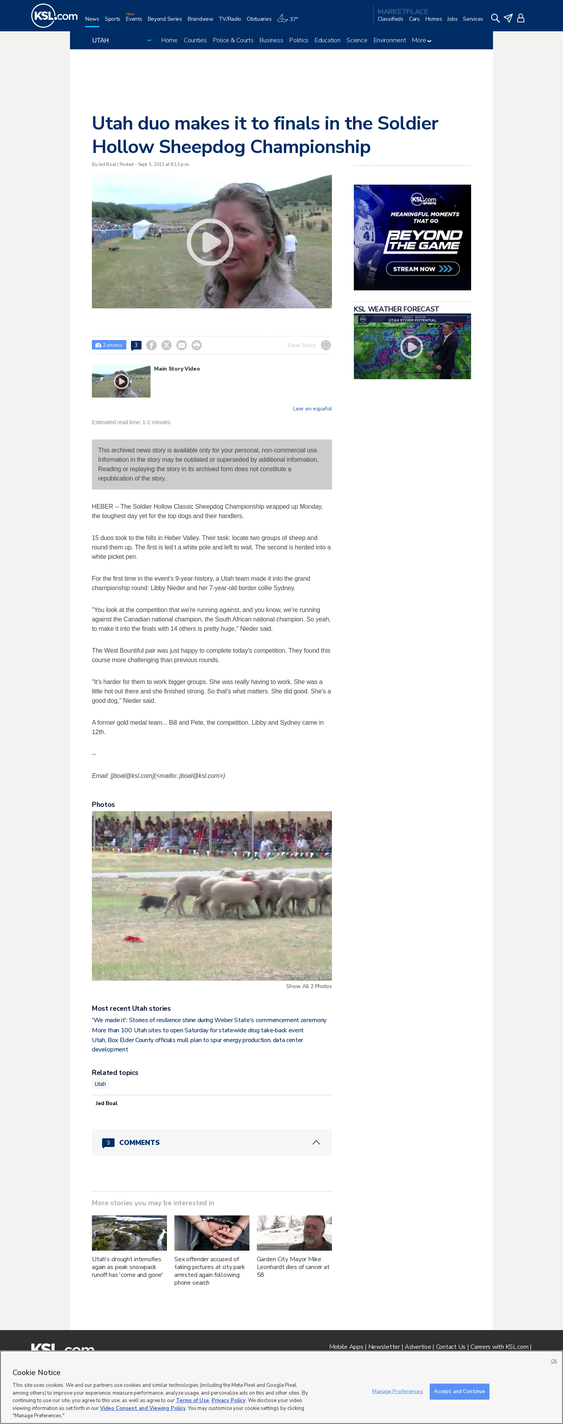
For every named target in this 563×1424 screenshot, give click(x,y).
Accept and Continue (459, 1391)
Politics (298, 40)
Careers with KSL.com (499, 1347)
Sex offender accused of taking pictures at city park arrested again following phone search (209, 1271)
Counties (195, 40)
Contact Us (451, 1347)
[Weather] (290, 22)
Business (271, 40)
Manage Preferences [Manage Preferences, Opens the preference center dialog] (397, 1391)
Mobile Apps (346, 1347)
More (421, 40)
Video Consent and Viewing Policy (143, 1408)
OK (554, 1361)
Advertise (418, 1347)
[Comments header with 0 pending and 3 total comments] (212, 1142)
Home (169, 40)
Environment (390, 40)
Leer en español (312, 409)
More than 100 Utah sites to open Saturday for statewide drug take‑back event (198, 1030)
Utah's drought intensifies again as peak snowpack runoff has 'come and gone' (127, 1267)
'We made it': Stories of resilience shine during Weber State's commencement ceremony (209, 1020)
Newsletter (384, 1347)
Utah (100, 1084)
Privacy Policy (229, 1400)
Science (356, 40)
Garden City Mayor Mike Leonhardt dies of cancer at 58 (293, 1267)
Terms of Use (192, 1400)
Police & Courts (233, 40)
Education (327, 40)
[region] (281, 1387)
